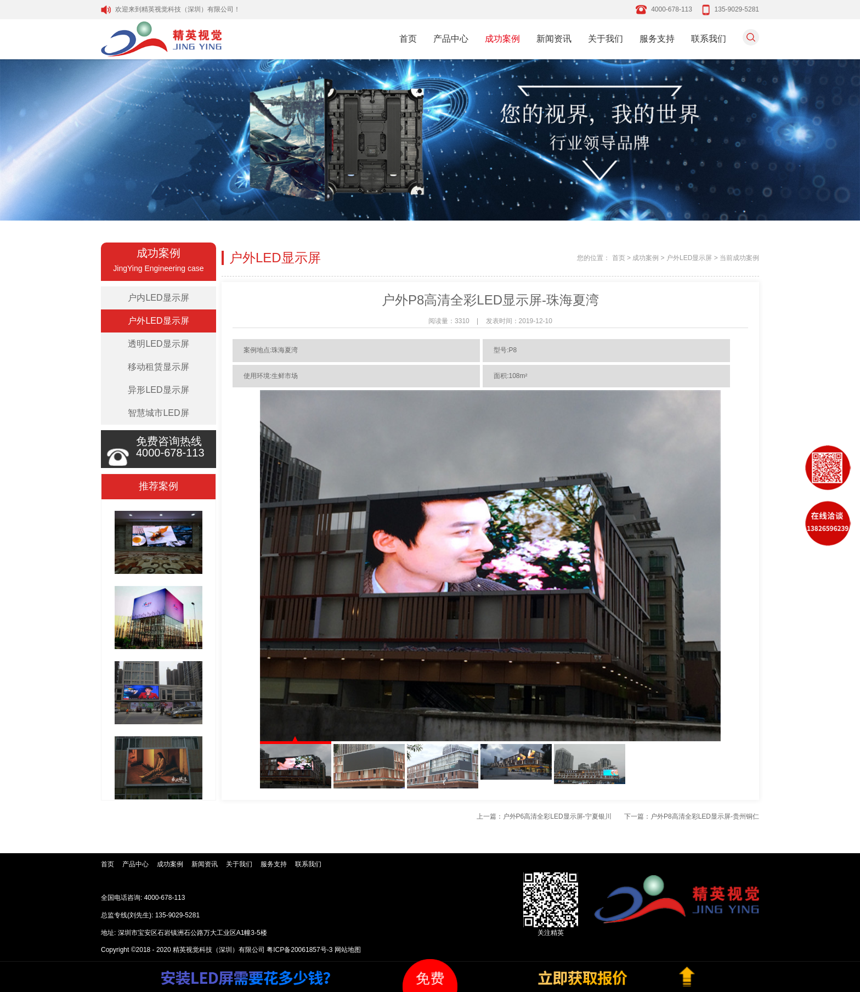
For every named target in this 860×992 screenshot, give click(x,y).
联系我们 (708, 38)
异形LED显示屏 (158, 389)
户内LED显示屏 (158, 297)
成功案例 (502, 38)
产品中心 (450, 38)
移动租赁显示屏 (158, 366)
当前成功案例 (739, 258)
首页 (408, 38)
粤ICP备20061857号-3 (299, 950)
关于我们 (605, 38)
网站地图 (348, 950)
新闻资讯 (554, 38)
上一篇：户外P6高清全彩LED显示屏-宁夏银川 (544, 816)
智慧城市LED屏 (158, 413)
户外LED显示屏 (158, 320)
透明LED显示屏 (158, 343)
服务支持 (657, 38)
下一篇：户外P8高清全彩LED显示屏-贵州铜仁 (691, 816)
